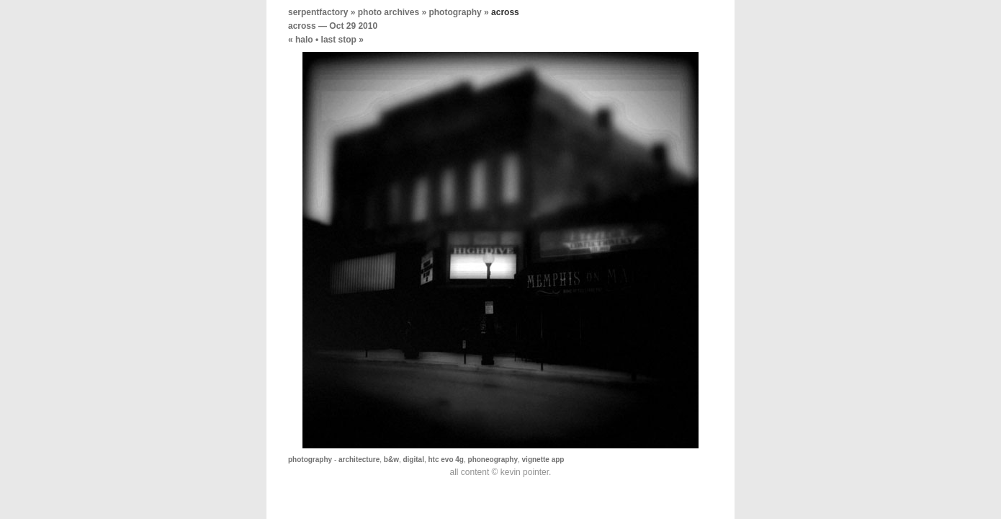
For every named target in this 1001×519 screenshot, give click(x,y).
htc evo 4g (446, 459)
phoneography (493, 459)
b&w (391, 459)
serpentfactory (318, 12)
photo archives (388, 12)
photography (454, 12)
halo (304, 40)
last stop (338, 40)
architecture (359, 459)
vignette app (543, 459)
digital (413, 459)
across (302, 26)
